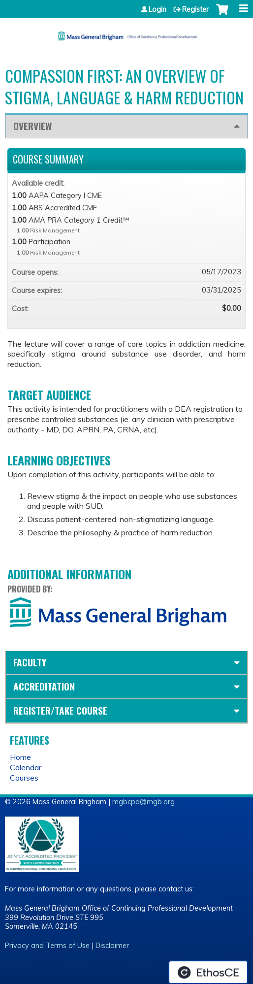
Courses (24, 778)
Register (195, 9)
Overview (32, 126)
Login (157, 9)
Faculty (29, 662)
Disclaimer (112, 945)
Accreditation (44, 686)
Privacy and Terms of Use (47, 945)
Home (20, 757)
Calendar (25, 767)
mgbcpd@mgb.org (143, 801)
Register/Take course (60, 710)
